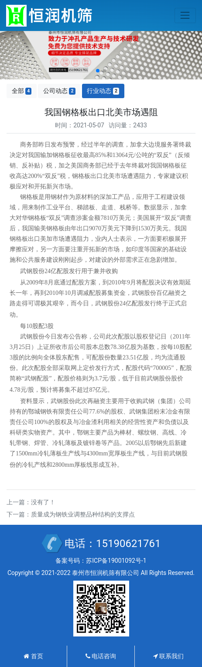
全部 (22, 91)
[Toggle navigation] (185, 15)
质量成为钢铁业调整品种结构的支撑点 (83, 514)
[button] (97, 70)
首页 (33, 656)
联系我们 (168, 656)
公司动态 (59, 91)
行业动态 (103, 91)
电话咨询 (101, 656)
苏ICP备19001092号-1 (116, 560)
